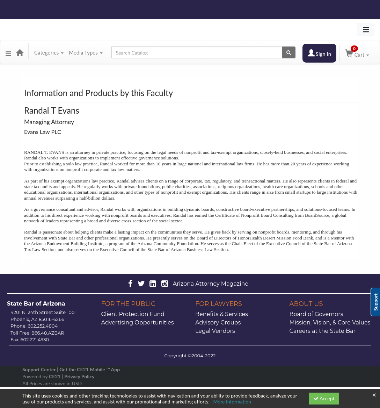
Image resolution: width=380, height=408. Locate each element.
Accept (324, 398)
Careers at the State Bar (323, 331)
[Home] (19, 52)
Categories (49, 52)
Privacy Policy (79, 376)
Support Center (39, 369)
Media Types (85, 52)
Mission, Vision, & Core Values (330, 322)
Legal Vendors (215, 331)
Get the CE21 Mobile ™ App (89, 369)
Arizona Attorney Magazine (210, 283)
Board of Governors (316, 314)
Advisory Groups (218, 322)
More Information (232, 402)
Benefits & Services (221, 314)
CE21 (55, 376)
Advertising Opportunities (137, 322)
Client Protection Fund (133, 314)
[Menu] (8, 52)
